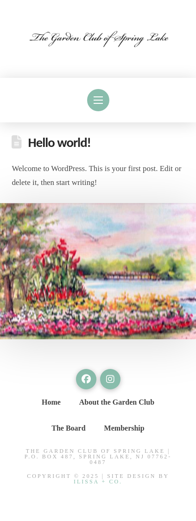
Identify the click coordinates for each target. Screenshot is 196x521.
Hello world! (59, 142)
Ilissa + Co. (98, 481)
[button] (98, 100)
